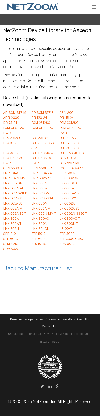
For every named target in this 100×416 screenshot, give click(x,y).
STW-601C (67, 244)
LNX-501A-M (40, 193)
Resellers (16, 319)
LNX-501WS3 (13, 203)
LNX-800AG (40, 218)
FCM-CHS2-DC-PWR (70, 131)
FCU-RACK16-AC (43, 153)
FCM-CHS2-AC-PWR (14, 131)
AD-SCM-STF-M (14, 112)
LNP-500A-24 (41, 173)
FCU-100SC (67, 138)
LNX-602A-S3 (69, 208)
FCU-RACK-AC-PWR (13, 161)
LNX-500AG (68, 183)
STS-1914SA (39, 244)
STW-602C (11, 249)
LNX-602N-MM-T (43, 213)
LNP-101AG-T (12, 173)
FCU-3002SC (69, 148)
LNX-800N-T (68, 223)
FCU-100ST (11, 143)
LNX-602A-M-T (42, 208)
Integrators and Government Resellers (49, 319)
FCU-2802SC (69, 143)
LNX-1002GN (68, 178)
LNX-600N (39, 203)
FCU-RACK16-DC (71, 153)
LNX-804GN (40, 228)
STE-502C (66, 233)
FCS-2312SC (12, 138)
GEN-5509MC (69, 163)
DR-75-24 (10, 122)
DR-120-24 (39, 117)
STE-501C (38, 233)
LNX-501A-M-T (69, 193)
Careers (35, 334)
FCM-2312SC (40, 122)
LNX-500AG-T (13, 188)
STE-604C (39, 239)
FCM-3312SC (68, 122)
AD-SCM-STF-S (42, 112)
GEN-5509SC (13, 168)
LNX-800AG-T (69, 218)
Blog (55, 342)
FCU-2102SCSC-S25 (43, 146)
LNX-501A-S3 (13, 198)
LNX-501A (66, 188)
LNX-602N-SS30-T (73, 213)
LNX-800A (11, 218)
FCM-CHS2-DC (42, 128)
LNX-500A (39, 183)
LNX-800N (39, 223)
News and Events (56, 334)
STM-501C (10, 244)
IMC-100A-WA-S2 (71, 168)
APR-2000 (11, 117)
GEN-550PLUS (42, 168)
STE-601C (10, 239)
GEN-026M (67, 158)
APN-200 (66, 112)
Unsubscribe (17, 334)
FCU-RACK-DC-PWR (42, 161)
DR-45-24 (66, 117)
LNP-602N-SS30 (43, 178)
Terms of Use (80, 334)
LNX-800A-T (12, 223)
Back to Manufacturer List (37, 269)
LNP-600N (67, 173)
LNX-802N (11, 228)
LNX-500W (39, 188)
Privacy (44, 342)
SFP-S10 (9, 233)
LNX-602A (67, 203)
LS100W (65, 228)
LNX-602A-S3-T (14, 213)
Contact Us (49, 326)
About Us (83, 319)
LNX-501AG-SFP (15, 193)
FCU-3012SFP (13, 153)
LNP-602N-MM (14, 178)
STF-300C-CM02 (71, 239)
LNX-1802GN (12, 183)
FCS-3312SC (40, 138)
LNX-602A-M (12, 208)
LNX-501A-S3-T (42, 198)
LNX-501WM (68, 198)
